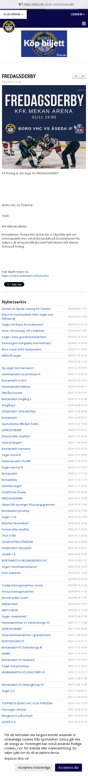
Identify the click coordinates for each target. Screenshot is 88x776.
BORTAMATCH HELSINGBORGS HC (24, 560)
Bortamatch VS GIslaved (18, 660)
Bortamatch (9, 418)
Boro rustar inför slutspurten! (21, 349)
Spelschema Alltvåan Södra (20, 424)
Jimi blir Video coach (15, 598)
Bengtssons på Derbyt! (17, 716)
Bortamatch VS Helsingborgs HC (23, 685)
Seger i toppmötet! (14, 616)
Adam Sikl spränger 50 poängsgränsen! (28, 505)
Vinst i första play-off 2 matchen (23, 331)
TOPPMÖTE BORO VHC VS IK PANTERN (27, 703)
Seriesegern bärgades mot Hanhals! (26, 343)
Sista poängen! (12, 442)
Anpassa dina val (16, 758)
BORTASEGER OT (13, 641)
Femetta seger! (12, 486)
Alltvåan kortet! (12, 393)
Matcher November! (15, 523)
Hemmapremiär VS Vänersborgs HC (26, 623)
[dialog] (44, 751)
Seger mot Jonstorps (15, 666)
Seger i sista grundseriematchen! (24, 337)
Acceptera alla (68, 767)
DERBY (6, 654)
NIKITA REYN (10, 610)
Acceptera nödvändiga (34, 767)
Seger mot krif (11, 455)
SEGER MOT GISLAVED (16, 548)
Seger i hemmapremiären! (19, 567)
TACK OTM (9, 536)
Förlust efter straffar (15, 529)
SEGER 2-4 (8, 722)
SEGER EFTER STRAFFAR (17, 542)
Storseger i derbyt (14, 709)
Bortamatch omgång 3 (16, 399)
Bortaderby (9, 480)
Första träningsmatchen (18, 591)
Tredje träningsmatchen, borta (22, 585)
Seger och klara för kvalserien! (22, 324)
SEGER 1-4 (8, 554)
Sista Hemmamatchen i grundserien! (26, 635)
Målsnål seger (11, 356)
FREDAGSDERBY (19, 76)
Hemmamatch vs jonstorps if (21, 374)
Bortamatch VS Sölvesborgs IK (22, 647)
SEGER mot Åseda (14, 492)
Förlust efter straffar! (16, 436)
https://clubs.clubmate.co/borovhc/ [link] (25, 276)
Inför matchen (11, 573)
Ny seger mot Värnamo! (17, 368)
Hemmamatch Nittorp (16, 387)
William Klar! (10, 604)
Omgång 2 (8, 405)
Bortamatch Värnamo (16, 449)
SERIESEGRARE (12, 430)
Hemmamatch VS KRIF (16, 461)
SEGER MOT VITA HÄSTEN (18, 411)
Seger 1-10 (9, 517)
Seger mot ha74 (12, 467)
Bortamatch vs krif (14, 380)
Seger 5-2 (8, 691)
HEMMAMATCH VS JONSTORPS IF (23, 672)
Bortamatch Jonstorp (15, 511)
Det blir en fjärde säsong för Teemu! (26, 309)
